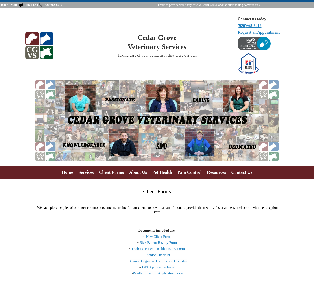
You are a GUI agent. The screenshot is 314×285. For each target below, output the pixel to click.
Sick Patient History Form (158, 242)
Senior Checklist (158, 255)
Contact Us (241, 172)
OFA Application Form (158, 267)
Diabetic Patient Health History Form (158, 249)
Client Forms (111, 172)
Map (14, 4)
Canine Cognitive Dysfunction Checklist (158, 261)
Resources (216, 172)
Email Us (30, 4)
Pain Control (189, 172)
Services (86, 172)
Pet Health (162, 172)
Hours (5, 4)
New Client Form (158, 237)
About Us (138, 172)
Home (67, 172)
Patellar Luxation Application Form (158, 273)
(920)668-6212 (53, 4)
